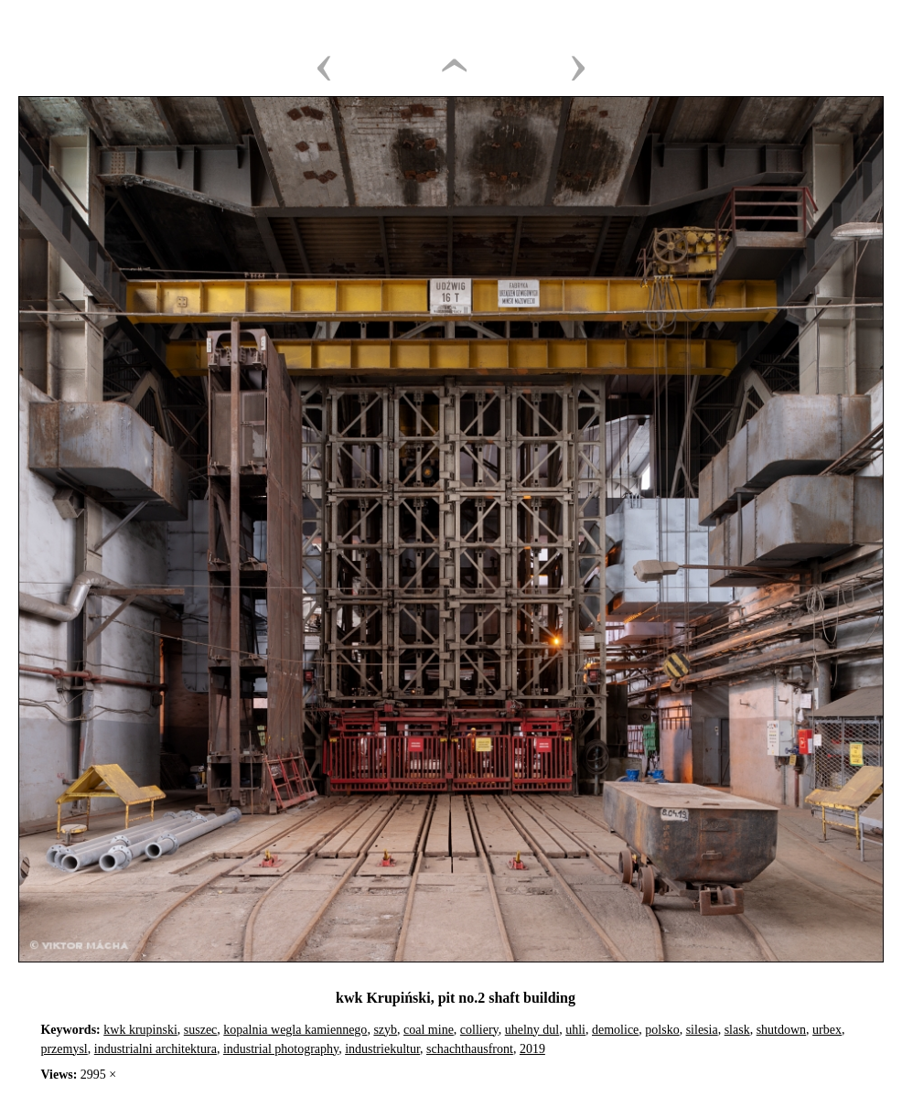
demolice (615, 1030)
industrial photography (280, 1049)
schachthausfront (469, 1049)
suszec (201, 1030)
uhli (575, 1030)
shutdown (781, 1030)
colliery (479, 1030)
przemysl (63, 1049)
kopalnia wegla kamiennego (295, 1030)
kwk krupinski (140, 1030)
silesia (702, 1030)
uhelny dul (532, 1030)
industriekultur (382, 1049)
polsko (662, 1030)
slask (737, 1030)
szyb (385, 1030)
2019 (532, 1049)
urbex (827, 1030)
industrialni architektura (155, 1049)
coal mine (428, 1030)
